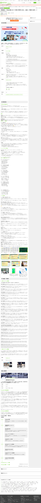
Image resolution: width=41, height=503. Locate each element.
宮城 (14, 497)
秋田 (16, 497)
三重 (14, 502)
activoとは (19, 0)
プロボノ (14, 494)
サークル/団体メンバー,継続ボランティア (12, 493)
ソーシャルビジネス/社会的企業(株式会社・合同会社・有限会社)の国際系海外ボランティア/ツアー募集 (12, 480)
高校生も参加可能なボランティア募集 (14, 475)
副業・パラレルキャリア (23, 493)
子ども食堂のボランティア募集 (12, 474)
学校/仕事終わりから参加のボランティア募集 (27, 477)
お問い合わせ (2, 495)
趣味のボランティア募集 (4, 484)
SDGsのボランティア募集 (20, 474)
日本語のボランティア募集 (33, 482)
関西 (21, 502)
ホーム (1, 6)
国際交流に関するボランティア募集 (34, 475)
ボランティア (9, 2)
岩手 (13, 497)
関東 (21, 498)
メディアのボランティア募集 (4, 482)
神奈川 (9, 500)
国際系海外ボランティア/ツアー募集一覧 (13, 6)
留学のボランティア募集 (17, 483)
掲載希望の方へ (39, 0)
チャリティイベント (10, 494)
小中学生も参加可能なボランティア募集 (24, 475)
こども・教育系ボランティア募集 (5, 475)
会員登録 (28, 0)
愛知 (12, 502)
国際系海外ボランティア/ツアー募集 (25, 478)
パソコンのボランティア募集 (33, 481)
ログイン (2, 499)
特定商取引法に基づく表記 (4, 498)
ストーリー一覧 (2, 493)
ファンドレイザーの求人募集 (27, 474)
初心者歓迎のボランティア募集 (17, 477)
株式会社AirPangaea (4, 11)
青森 (11, 497)
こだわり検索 (38, 2)
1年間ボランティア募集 (10, 477)
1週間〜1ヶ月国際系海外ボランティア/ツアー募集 (31, 480)
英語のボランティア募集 (24, 483)
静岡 (10, 502)
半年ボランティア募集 (3, 477)
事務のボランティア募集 (12, 482)
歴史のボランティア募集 (10, 483)
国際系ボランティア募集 (34, 474)
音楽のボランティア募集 (11, 484)
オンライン (9, 496)
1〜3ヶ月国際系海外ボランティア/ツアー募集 (6, 481)
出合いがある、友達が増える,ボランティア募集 (6, 478)
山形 (18, 497)
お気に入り (22, 0)
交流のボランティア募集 (18, 482)
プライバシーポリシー (3, 497)
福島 (8, 498)
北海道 (9, 497)
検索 (34, 2)
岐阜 (8, 502)
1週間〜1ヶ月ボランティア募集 (25, 476)
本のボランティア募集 (3, 483)
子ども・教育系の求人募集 (4, 474)
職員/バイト (12, 2)
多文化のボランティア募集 (26, 482)
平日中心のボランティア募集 (16, 478)
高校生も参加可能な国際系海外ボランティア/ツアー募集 (7, 479)
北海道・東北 (22, 496)
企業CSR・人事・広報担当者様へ (33, 0)
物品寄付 (17, 494)
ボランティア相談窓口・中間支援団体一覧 (3, 494)
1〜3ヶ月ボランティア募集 (33, 476)
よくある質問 (2, 491)
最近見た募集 (25, 0)
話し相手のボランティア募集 (31, 483)
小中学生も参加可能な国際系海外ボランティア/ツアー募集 (21, 479)
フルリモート (22, 495)
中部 (21, 500)
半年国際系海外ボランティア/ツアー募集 (17, 481)
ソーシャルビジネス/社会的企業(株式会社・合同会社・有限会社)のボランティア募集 (10, 476)
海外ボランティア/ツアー (5, 6)
